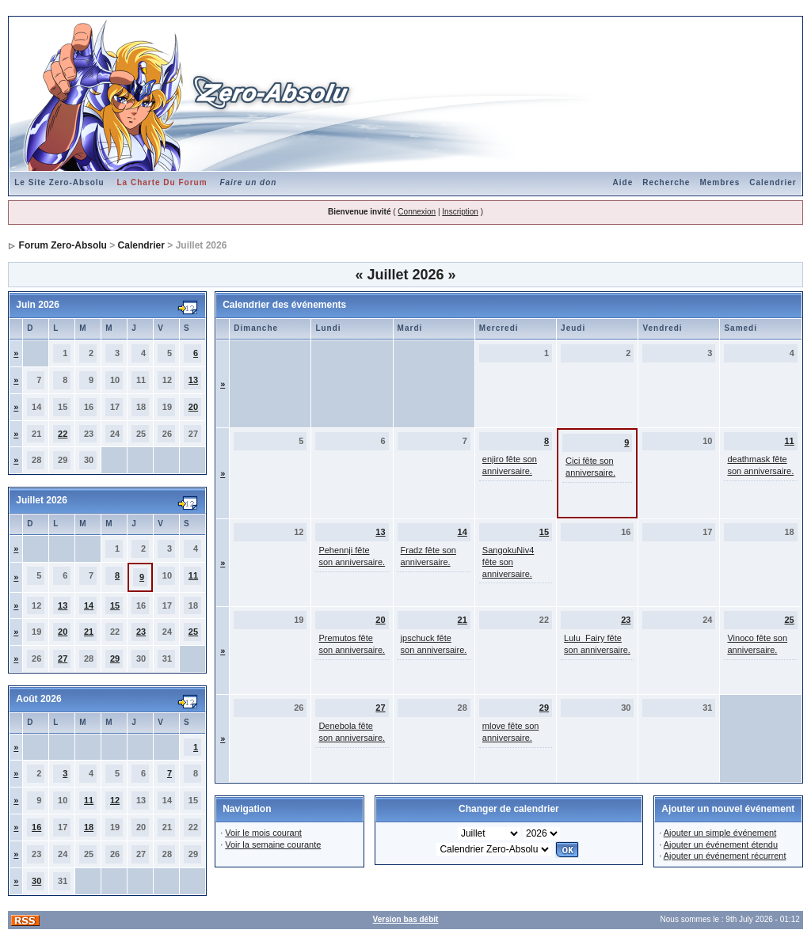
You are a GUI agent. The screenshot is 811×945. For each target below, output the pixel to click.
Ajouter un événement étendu (721, 844)
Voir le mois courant (263, 832)
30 (36, 881)
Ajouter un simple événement (720, 832)
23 (141, 631)
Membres (719, 182)
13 (193, 380)
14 (88, 605)
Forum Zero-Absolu (63, 245)
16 (36, 827)
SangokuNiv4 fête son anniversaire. (508, 562)
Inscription (460, 211)
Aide (623, 182)
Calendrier (772, 182)
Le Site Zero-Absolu (59, 182)
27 (62, 658)
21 (88, 631)
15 (115, 605)
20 (193, 407)
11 (193, 575)
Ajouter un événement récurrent (725, 855)
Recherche (666, 182)
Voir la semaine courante (273, 844)
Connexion (417, 211)
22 (62, 433)
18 (88, 827)
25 (193, 631)
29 (115, 658)
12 (115, 800)
